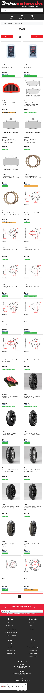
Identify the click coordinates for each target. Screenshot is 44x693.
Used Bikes (11, 647)
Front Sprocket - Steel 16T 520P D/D (9, 323)
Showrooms (22, 17)
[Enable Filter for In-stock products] (22, 36)
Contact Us (33, 629)
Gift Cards (33, 626)
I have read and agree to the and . (22, 613)
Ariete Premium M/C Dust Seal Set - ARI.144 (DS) (10, 66)
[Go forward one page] (24, 596)
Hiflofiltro (5, 394)
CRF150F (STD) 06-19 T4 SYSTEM (15, 686)
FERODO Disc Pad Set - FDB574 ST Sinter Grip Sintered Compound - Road (10, 177)
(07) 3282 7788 (22, 682)
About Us (33, 644)
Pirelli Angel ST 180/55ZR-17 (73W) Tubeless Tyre (10, 470)
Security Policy (33, 656)
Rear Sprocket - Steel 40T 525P (11, 580)
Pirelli (26, 394)
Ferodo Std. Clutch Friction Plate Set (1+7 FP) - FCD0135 (10, 213)
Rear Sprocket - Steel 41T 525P (33, 580)
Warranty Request (11, 635)
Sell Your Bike (11, 650)
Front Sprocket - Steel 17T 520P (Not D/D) (9, 360)
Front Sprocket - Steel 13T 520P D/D (31, 213)
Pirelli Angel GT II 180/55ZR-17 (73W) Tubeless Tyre (10, 433)
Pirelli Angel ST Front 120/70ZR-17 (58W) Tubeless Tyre (33, 470)
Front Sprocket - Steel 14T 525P (31, 250)
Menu (11, 17)
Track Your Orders (11, 626)
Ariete (4, 64)
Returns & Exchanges (33, 647)
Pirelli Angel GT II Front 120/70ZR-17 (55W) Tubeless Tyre (32, 434)
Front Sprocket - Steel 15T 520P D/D (9, 286)
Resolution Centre (11, 629)
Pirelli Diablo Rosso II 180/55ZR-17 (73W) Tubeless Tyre (11, 507)
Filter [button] (7, 37)
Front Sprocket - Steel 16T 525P (31, 323)
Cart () (32, 17)
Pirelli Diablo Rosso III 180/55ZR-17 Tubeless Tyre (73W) (9, 545)
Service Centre (11, 653)
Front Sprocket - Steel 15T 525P (31, 286)
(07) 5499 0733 (22, 675)
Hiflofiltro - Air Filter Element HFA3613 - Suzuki (10, 397)
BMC (3, 101)
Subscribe (39, 611)
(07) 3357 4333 (22, 668)
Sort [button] (36, 37)
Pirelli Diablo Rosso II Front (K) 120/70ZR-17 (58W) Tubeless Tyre (32, 508)
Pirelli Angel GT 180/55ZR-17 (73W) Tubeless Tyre (32, 397)
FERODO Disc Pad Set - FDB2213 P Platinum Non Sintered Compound (31, 104)
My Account (11, 623)
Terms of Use (33, 650)
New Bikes (11, 644)
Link (25, 211)
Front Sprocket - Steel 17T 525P (31, 360)
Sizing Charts (33, 623)
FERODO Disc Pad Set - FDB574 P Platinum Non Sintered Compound (30, 141)
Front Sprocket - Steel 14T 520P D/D (9, 250)
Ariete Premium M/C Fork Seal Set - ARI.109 (32, 66)
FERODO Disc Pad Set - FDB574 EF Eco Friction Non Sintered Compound (10, 141)
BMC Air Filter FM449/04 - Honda (9, 103)
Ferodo (26, 101)
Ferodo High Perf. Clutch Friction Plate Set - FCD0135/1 (32, 176)
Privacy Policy (33, 653)
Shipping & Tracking (11, 632)
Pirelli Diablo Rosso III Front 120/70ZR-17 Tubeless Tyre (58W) (31, 545)
